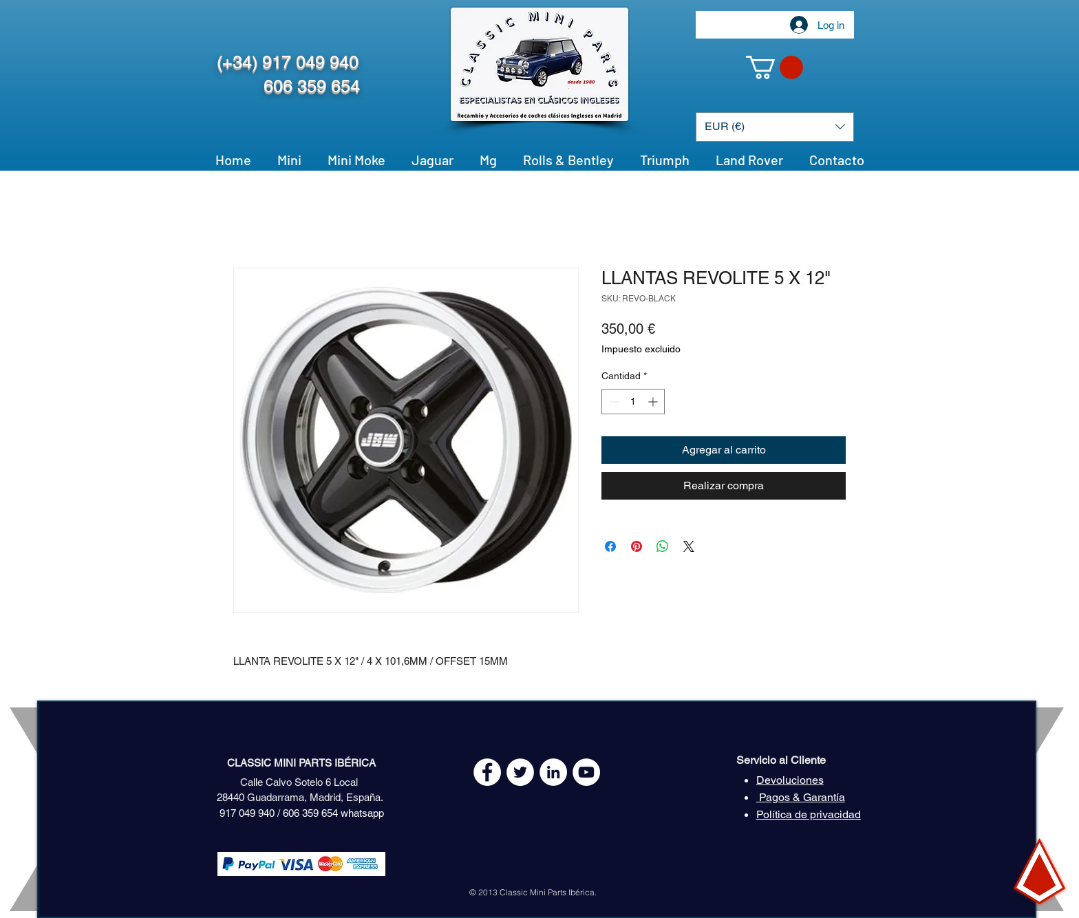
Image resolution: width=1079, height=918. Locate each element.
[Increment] (654, 401)
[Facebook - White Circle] (487, 772)
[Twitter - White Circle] (520, 772)
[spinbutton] (633, 401)
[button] (774, 67)
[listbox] (775, 127)
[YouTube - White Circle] (586, 772)
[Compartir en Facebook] (610, 546)
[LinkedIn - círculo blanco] (553, 772)
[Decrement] (612, 401)
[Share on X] (689, 546)
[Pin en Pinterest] (636, 546)
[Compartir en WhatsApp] (662, 546)
